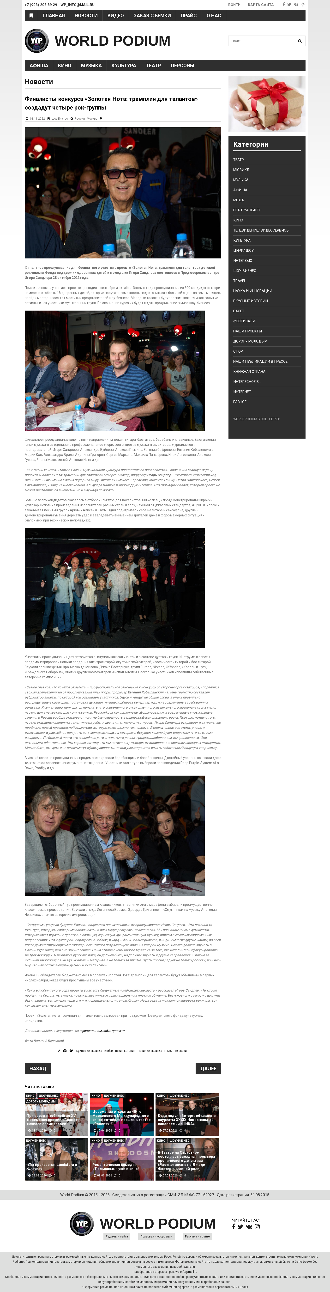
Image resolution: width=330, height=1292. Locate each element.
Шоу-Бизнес (60, 118)
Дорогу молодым (250, 341)
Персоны (182, 65)
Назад (38, 1069)
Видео (116, 15)
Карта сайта (261, 5)
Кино (64, 65)
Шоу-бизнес (244, 271)
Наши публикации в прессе (260, 361)
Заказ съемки (152, 15)
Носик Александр (150, 1051)
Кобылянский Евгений (119, 1051)
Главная (54, 15)
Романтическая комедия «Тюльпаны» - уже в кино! (115, 1167)
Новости (86, 15)
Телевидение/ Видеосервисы (261, 230)
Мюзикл (241, 170)
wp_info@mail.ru (186, 1272)
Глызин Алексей (175, 1051)
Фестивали (244, 321)
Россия (80, 118)
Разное (239, 402)
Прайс (189, 15)
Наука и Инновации (252, 291)
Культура (124, 65)
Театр (153, 65)
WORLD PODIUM (113, 41)
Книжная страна (249, 371)
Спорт (239, 351)
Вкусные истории (250, 301)
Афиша (39, 65)
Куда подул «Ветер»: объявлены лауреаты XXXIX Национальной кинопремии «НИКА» (187, 1120)
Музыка (91, 65)
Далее (208, 1069)
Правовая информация (156, 1236)
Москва (92, 118)
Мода (238, 200)
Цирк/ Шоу (243, 250)
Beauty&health (247, 210)
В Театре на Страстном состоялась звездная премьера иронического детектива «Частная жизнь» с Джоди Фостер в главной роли (186, 1161)
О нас (214, 15)
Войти (234, 5)
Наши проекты (247, 331)
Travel (239, 281)
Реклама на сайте (197, 1236)
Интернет (242, 392)
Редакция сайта (117, 1236)
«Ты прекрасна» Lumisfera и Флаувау (52, 1167)
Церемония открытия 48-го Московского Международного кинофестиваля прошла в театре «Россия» (121, 1118)
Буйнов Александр (89, 1051)
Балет (238, 311)
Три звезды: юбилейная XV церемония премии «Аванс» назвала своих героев (52, 1120)
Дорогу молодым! (41, 1101)
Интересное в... (247, 382)
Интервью (242, 260)
